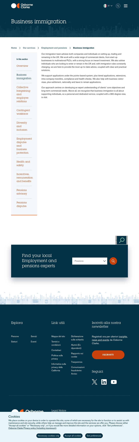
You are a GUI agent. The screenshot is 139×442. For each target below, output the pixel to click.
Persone (15, 336)
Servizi (34, 336)
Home (14, 48)
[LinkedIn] (104, 382)
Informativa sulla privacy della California (58, 367)
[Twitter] (94, 382)
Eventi (33, 341)
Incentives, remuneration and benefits (25, 178)
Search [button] (118, 6)
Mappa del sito (58, 336)
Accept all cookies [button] (73, 435)
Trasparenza (76, 362)
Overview (22, 66)
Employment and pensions (54, 48)
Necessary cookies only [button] (48, 435)
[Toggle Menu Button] (126, 6)
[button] (107, 6)
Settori (14, 341)
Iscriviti (108, 354)
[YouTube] (114, 382)
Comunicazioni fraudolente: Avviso (77, 370)
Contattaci (56, 350)
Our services (29, 48)
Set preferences (94, 435)
